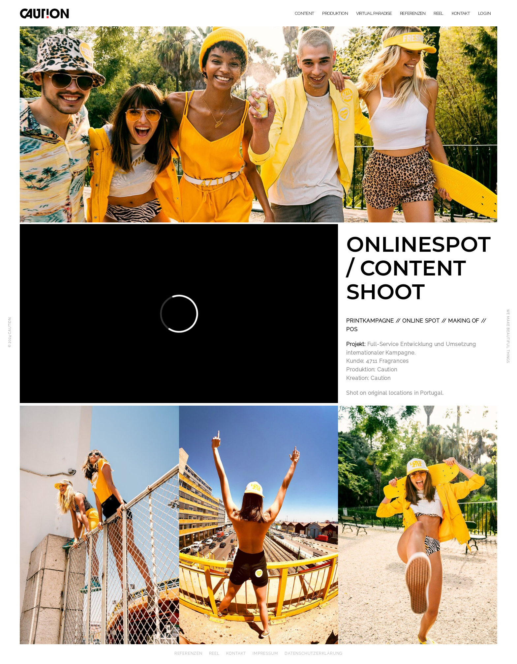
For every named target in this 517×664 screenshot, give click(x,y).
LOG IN (484, 13)
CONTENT (304, 13)
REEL (438, 13)
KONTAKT (461, 13)
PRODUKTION (335, 13)
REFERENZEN (413, 13)
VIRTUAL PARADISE (374, 13)
